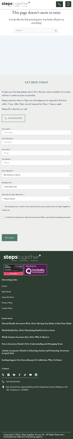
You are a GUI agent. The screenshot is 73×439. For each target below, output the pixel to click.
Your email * (36, 151)
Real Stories (6, 292)
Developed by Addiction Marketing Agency (23, 436)
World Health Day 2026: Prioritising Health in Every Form (28, 330)
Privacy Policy (7, 303)
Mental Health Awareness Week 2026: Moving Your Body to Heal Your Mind (36, 323)
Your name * (36, 131)
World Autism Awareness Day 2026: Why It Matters (25, 337)
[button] (68, 4)
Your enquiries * (36, 173)
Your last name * (36, 141)
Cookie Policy (7, 308)
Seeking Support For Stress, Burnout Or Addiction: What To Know (32, 360)
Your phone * (36, 161)
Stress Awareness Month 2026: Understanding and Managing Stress (32, 343)
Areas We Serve (8, 297)
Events (4, 286)
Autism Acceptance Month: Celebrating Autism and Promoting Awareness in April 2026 (35, 352)
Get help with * (36, 185)
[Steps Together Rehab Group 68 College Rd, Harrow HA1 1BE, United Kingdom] (36, 412)
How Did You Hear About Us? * (36, 197)
